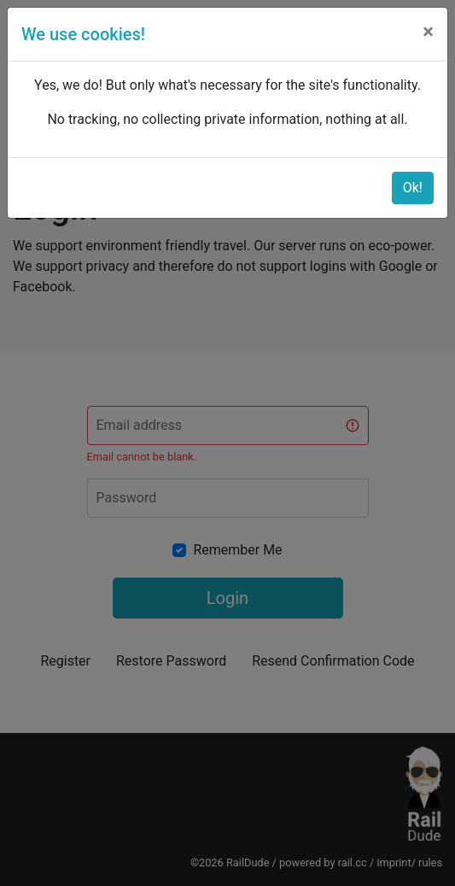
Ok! (413, 187)
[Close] (428, 32)
